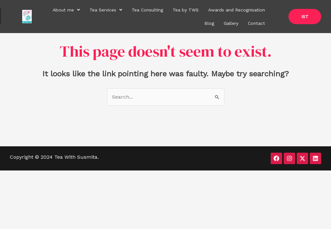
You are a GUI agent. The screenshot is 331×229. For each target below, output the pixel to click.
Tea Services (105, 9)
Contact (256, 23)
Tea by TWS (186, 9)
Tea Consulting (147, 9)
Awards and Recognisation (236, 9)
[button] (66, 10)
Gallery (231, 23)
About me (66, 9)
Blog (209, 23)
